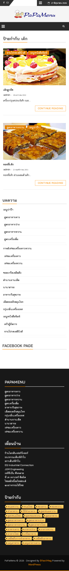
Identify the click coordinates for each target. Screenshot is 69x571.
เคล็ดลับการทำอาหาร (19, 538)
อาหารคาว (13, 529)
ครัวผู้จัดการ (10, 324)
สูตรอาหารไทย (38, 524)
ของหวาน (56, 506)
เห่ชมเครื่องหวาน (13, 263)
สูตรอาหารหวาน (15, 127)
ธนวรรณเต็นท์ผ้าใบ (15, 457)
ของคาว (42, 506)
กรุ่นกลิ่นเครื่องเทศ (13, 309)
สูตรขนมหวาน (48, 511)
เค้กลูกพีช (8, 89)
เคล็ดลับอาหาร (43, 538)
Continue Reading (50, 108)
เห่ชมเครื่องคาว (12, 256)
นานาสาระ (8, 287)
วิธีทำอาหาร (29, 511)
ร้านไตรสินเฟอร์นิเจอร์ (16, 453)
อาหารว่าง (29, 529)
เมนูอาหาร (13, 543)
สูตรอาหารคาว (12, 217)
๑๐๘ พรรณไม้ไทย (14, 485)
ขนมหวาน (13, 506)
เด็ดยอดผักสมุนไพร (13, 301)
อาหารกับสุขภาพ (12, 294)
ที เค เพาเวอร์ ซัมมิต (15, 477)
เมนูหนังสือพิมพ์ (38, 52)
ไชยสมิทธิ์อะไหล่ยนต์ (15, 481)
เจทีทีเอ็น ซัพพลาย (14, 473)
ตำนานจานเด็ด (11, 280)
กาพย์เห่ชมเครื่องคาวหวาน (17, 248)
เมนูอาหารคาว (32, 543)
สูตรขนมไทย (14, 515)
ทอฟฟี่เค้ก (8, 164)
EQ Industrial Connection (19, 465)
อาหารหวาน (47, 529)
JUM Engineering (14, 469)
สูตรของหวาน (33, 515)
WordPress (34, 564)
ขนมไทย (28, 506)
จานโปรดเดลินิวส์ (16, 52)
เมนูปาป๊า (34, 127)
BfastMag (46, 560)
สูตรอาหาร (51, 515)
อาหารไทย (13, 533)
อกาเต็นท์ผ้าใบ (12, 461)
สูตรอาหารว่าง (11, 224)
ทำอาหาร (13, 511)
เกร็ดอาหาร (30, 533)
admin (6, 94)
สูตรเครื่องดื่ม (11, 239)
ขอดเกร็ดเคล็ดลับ (12, 272)
